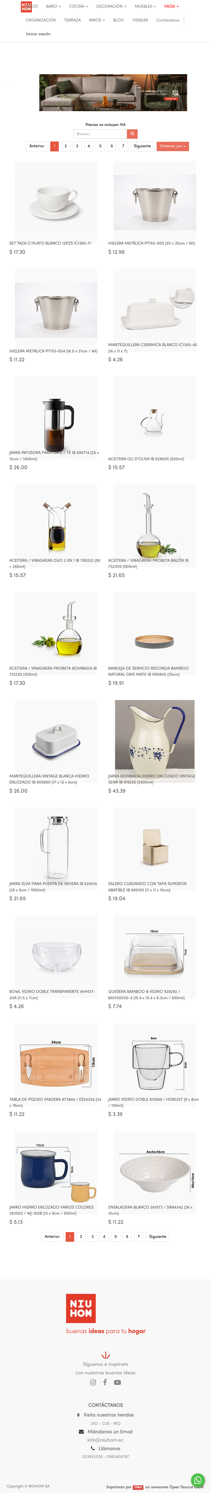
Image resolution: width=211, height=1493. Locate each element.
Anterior (37, 146)
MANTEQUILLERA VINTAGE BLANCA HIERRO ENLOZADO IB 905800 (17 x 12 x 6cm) (49, 795)
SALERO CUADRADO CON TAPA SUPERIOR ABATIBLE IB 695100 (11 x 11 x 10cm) (147, 905)
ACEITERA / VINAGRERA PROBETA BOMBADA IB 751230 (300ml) (53, 684)
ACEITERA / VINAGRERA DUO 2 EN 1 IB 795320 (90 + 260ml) (55, 574)
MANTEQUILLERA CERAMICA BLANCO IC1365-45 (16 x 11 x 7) (152, 353)
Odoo (138, 1487)
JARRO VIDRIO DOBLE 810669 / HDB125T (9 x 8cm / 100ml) (153, 1126)
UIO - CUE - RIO (106, 1424)
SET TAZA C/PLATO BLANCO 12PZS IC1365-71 (50, 246)
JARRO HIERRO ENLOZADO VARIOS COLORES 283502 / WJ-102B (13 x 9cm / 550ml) (51, 1236)
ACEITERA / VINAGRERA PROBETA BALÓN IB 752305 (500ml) (148, 574)
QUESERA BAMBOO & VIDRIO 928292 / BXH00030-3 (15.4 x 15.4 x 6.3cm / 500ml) (146, 1015)
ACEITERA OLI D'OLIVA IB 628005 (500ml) (146, 467)
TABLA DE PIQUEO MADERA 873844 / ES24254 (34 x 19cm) (55, 1126)
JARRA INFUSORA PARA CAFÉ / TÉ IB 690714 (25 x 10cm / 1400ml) (54, 464)
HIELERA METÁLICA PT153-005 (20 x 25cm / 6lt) (151, 246)
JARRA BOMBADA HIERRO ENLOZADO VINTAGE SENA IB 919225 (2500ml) (151, 795)
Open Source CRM (186, 1487)
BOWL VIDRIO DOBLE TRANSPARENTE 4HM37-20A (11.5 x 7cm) (52, 1015)
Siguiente (142, 146)
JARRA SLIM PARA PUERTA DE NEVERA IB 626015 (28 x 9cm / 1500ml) (53, 905)
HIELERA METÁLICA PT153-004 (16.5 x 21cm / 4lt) (53, 356)
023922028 (92, 1457)
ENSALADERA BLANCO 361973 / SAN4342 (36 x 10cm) (150, 1236)
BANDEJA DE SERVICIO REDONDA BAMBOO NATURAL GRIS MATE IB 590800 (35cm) (148, 684)
